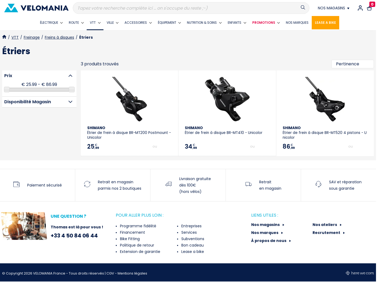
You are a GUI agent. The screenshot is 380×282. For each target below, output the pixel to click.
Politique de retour (136, 245)
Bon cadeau (192, 245)
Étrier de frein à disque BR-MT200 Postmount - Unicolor (129, 132)
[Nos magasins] (333, 8)
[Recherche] (191, 8)
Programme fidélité (137, 226)
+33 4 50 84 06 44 (74, 235)
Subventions (192, 238)
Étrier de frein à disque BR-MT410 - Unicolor (223, 130)
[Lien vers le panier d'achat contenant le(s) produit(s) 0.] (369, 8)
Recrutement (327, 233)
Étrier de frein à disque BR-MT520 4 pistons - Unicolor (325, 132)
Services (188, 232)
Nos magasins (266, 225)
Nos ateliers (325, 225)
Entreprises (191, 226)
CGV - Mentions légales (126, 273)
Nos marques (265, 233)
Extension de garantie (139, 251)
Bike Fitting (129, 238)
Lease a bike (192, 251)
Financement (132, 232)
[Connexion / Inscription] (360, 8)
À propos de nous (269, 241)
